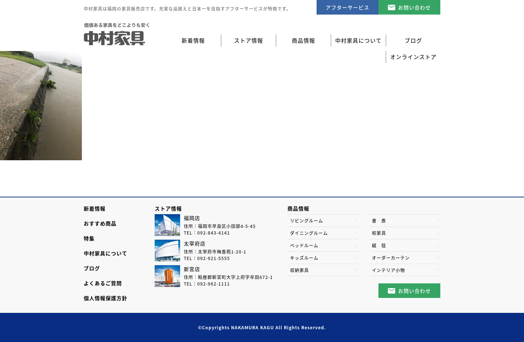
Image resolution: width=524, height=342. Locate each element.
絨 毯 (379, 245)
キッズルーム (304, 258)
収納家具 (299, 270)
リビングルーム (306, 220)
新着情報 (193, 40)
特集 (89, 238)
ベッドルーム (304, 245)
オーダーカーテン (391, 258)
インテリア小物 (388, 270)
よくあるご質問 (103, 283)
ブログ (92, 268)
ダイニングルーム (309, 233)
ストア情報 (168, 208)
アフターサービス (347, 7)
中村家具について (105, 253)
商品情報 (298, 208)
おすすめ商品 (100, 223)
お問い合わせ (414, 7)
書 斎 (379, 220)
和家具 (379, 233)
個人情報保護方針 (105, 298)
